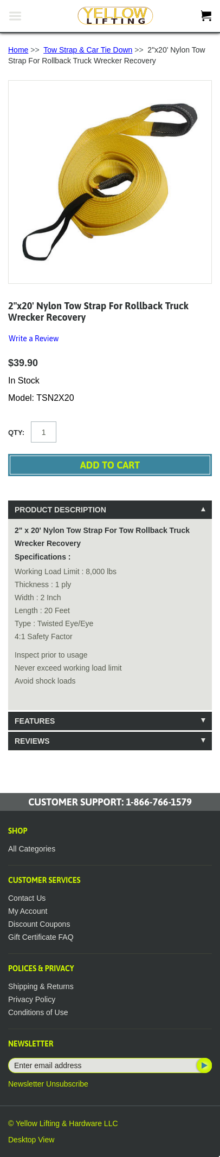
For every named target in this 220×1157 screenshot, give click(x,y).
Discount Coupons (39, 924)
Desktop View (31, 1139)
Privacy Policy (31, 999)
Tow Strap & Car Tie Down (87, 50)
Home (18, 50)
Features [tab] (35, 721)
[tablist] (110, 625)
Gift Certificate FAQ (41, 937)
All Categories (31, 849)
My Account (27, 911)
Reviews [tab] (32, 741)
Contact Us (27, 898)
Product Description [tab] (60, 509)
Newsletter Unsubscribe (48, 1084)
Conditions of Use (38, 1012)
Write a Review (34, 338)
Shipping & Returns (41, 986)
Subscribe (203, 1065)
